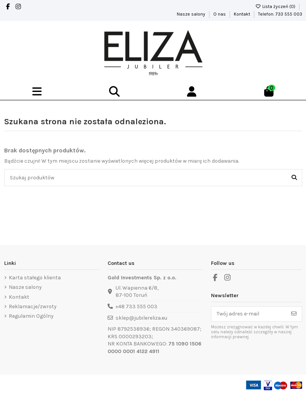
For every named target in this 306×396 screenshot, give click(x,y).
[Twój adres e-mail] (248, 314)
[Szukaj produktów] (294, 177)
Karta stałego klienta (35, 277)
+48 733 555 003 (136, 306)
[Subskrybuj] (294, 314)
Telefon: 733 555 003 (280, 14)
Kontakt (242, 14)
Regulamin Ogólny (31, 316)
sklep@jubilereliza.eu (141, 318)
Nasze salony (191, 14)
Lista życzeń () (275, 6)
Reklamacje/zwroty (33, 306)
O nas (220, 14)
